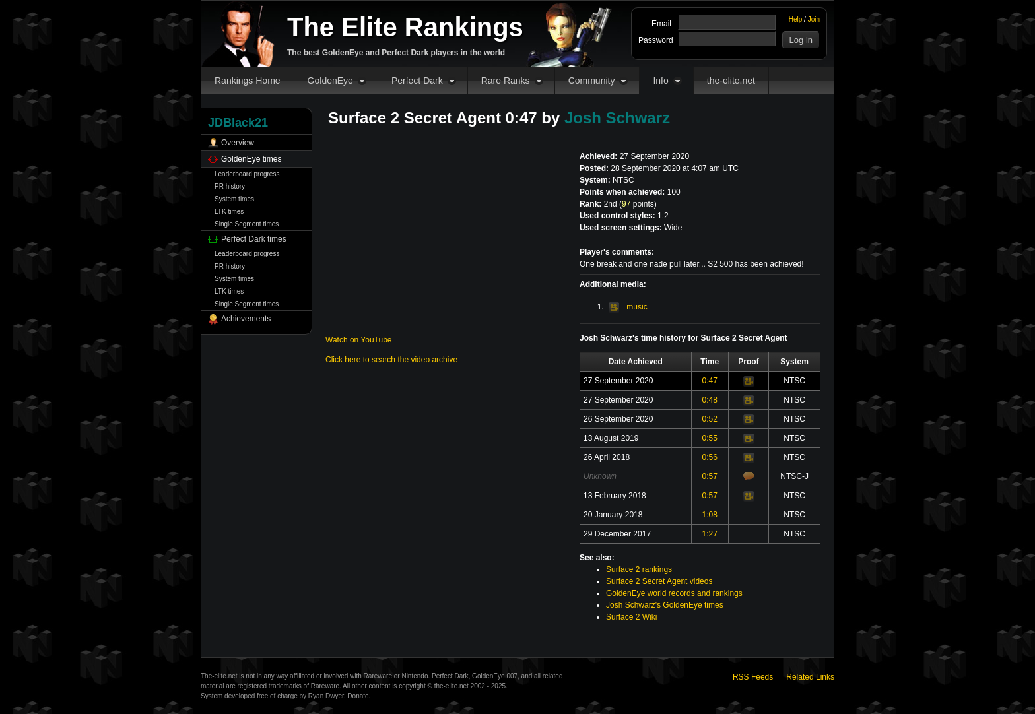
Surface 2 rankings (639, 569)
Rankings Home (248, 80)
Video (748, 381)
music (628, 307)
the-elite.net (731, 80)
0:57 (710, 476)
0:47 (710, 380)
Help (796, 19)
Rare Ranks (505, 80)
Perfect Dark (417, 80)
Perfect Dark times (253, 238)
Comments (748, 476)
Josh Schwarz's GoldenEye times (664, 605)
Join (814, 19)
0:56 (710, 457)
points (638, 204)
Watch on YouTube (358, 339)
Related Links (810, 677)
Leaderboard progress (247, 174)
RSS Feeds (753, 677)
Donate (357, 695)
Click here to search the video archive (391, 359)
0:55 (710, 438)
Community (591, 80)
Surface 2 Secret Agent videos (659, 581)
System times (234, 199)
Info (660, 80)
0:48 (710, 400)
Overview (237, 142)
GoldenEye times (251, 159)
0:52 (710, 419)
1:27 (710, 533)
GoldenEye (330, 80)
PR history (230, 186)
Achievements (246, 318)
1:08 (710, 514)
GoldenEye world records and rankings (674, 593)
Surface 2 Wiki (631, 617)
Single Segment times (247, 224)
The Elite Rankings (405, 27)
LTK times (229, 211)
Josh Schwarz (617, 118)
